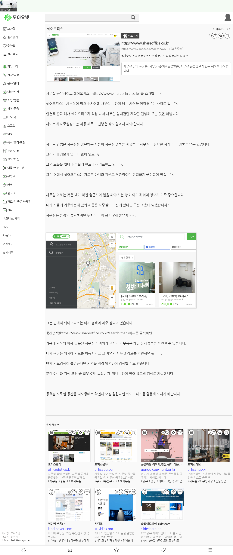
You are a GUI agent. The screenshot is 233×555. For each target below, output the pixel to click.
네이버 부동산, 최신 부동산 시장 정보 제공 (68, 535)
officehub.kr (197, 469)
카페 (8, 185)
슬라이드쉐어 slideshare (155, 523)
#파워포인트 (163, 540)
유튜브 (9, 176)
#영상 (152, 481)
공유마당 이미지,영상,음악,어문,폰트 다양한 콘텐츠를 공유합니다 (180, 464)
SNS (5, 226)
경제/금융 (11, 109)
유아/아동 (11, 151)
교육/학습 (11, 159)
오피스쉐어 (54, 464)
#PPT (144, 540)
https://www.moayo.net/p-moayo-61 (145, 48)
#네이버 (63, 540)
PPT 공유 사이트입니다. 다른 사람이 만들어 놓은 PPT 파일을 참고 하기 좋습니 (161, 535)
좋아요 (9, 46)
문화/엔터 (11, 83)
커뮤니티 (10, 67)
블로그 (9, 193)
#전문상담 (220, 481)
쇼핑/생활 (11, 100)
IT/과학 (9, 117)
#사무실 (126, 56)
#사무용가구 (205, 481)
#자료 (175, 540)
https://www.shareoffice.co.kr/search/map (94, 333)
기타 (8, 210)
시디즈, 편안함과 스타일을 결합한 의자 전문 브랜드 (115, 535)
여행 (8, 134)
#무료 (98, 481)
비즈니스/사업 (11, 218)
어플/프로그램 (13, 168)
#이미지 (161, 481)
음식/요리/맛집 (14, 143)
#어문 (178, 481)
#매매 (85, 540)
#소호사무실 (149, 56)
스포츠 (9, 126)
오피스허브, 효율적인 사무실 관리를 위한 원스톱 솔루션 (209, 475)
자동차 (7, 235)
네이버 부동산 (56, 523)
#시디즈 (99, 540)
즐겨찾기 (10, 37)
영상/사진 (11, 92)
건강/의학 (11, 75)
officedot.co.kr (59, 469)
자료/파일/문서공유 (17, 202)
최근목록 (10, 54)
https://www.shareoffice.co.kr (145, 43)
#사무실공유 (180, 56)
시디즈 (98, 523)
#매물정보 (75, 540)
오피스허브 (194, 464)
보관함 (9, 29)
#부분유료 (108, 481)
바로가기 (130, 36)
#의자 (108, 540)
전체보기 (8, 243)
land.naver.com (60, 529)
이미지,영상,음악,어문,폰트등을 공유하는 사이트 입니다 (161, 475)
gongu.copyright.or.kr (158, 469)
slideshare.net (152, 529)
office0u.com (105, 469)
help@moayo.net (20, 540)
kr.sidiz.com (104, 529)
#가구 (116, 540)
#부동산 (52, 540)
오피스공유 (101, 464)
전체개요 (8, 252)
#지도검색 (164, 56)
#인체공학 (127, 540)
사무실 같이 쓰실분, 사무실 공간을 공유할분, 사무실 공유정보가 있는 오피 (68, 476)
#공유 (136, 56)
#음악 (170, 481)
